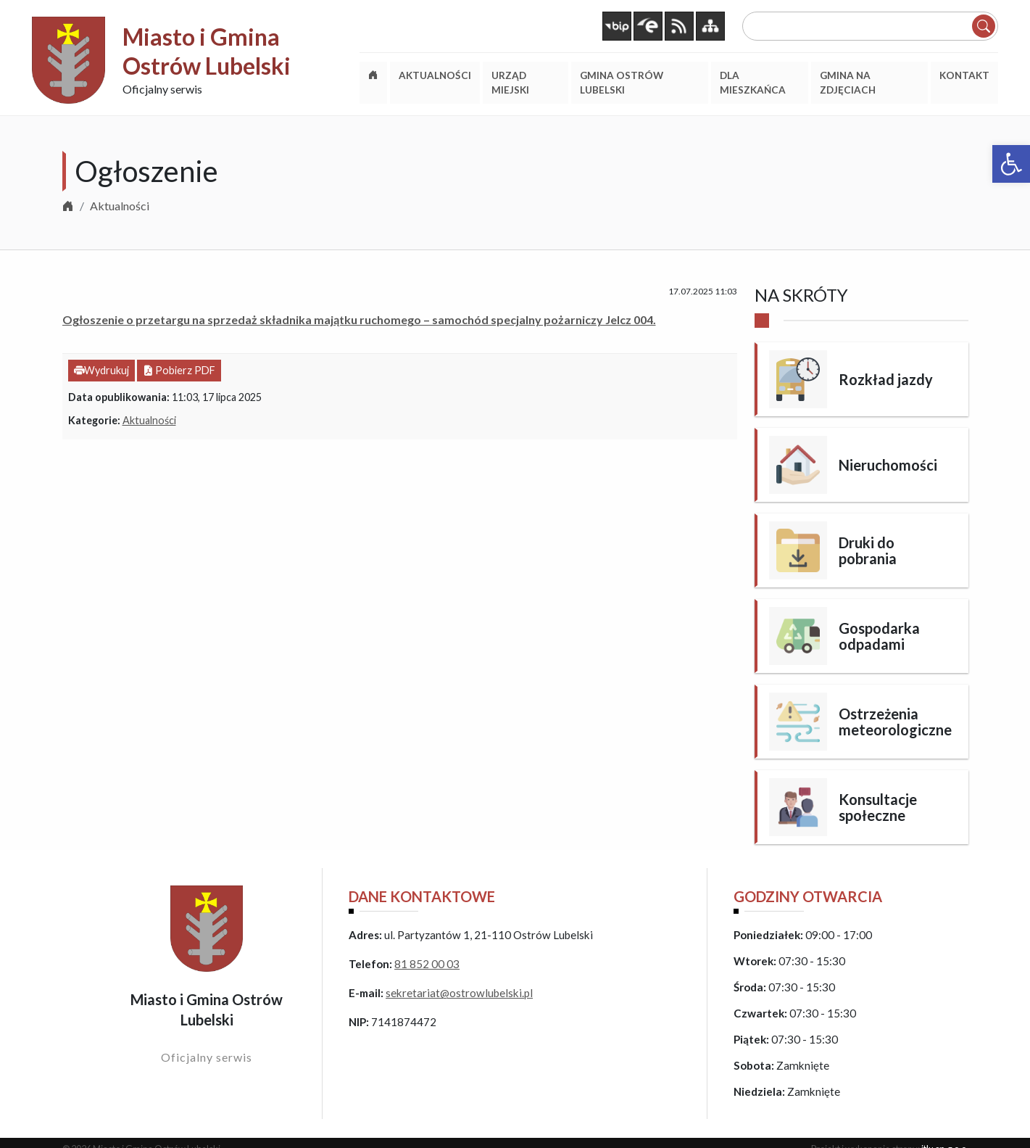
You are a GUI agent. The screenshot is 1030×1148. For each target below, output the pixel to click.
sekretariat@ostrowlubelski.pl (459, 992)
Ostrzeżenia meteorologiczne (895, 721)
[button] (1011, 164)
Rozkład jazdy (886, 379)
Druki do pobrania (868, 550)
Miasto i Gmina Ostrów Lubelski (206, 51)
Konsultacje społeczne (878, 807)
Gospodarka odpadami (879, 636)
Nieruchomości (888, 465)
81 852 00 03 (427, 963)
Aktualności (119, 205)
